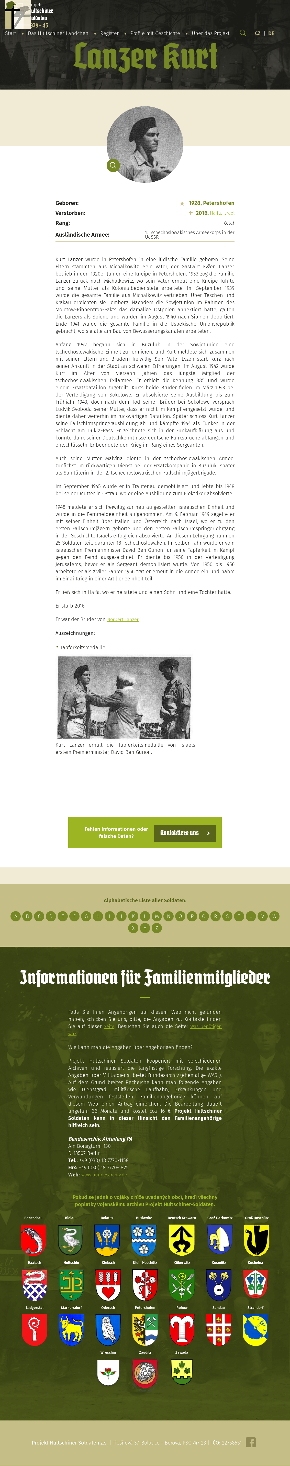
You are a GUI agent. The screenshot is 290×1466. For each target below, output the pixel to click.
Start (10, 34)
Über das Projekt (211, 34)
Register (109, 34)
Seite (108, 1025)
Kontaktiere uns (176, 832)
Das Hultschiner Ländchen (58, 34)
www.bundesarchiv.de (105, 1174)
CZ (258, 34)
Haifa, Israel (222, 213)
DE (271, 34)
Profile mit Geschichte (155, 34)
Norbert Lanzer (124, 619)
